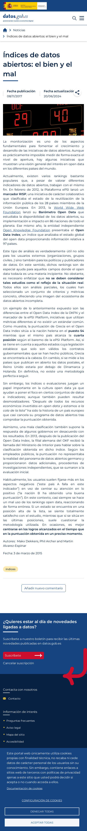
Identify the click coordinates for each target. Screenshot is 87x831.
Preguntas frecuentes (20, 720)
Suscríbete (23, 655)
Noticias (19, 30)
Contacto (14, 698)
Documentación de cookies (24, 788)
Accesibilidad (15, 741)
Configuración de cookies (42, 800)
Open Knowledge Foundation (26, 230)
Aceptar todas (42, 822)
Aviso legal (13, 727)
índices (10, 569)
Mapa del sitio (15, 734)
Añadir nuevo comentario (43, 588)
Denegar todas (42, 811)
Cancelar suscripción (18, 663)
